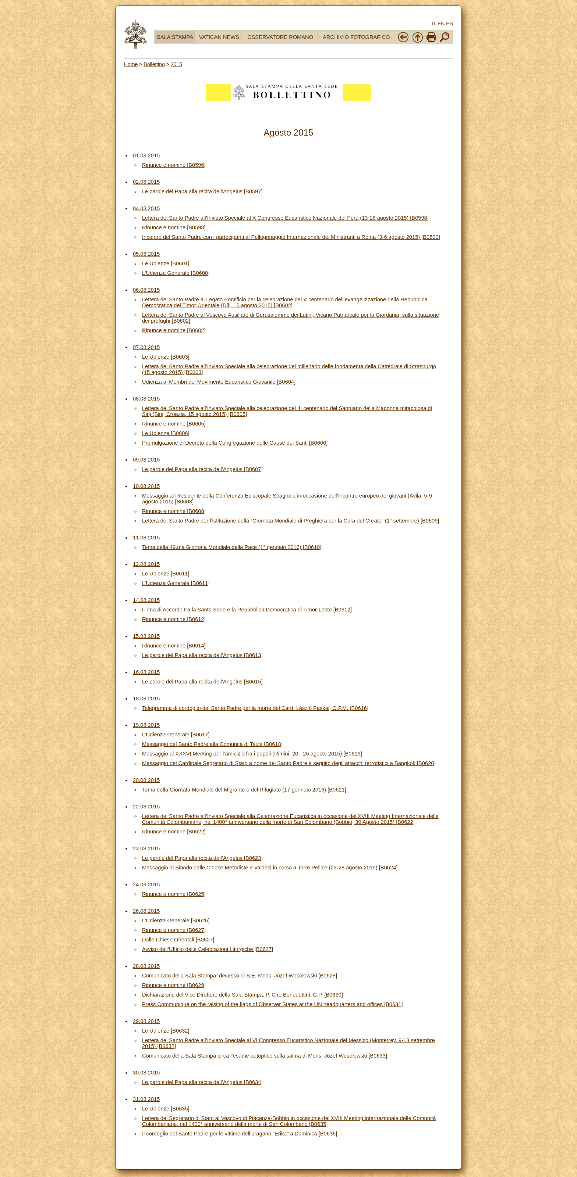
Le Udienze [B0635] (166, 1109)
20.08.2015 (146, 780)
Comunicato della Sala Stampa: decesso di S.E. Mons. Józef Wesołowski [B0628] (239, 976)
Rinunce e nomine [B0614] (174, 646)
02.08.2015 (146, 182)
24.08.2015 (146, 884)
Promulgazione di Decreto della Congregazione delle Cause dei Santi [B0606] (235, 443)
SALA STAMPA (175, 37)
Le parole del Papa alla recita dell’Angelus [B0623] (202, 858)
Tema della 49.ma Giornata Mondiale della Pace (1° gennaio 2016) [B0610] (231, 547)
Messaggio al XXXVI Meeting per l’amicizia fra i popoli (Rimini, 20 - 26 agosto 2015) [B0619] (252, 754)
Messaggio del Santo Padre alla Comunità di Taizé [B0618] (212, 744)
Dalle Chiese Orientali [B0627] (178, 940)
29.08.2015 (146, 1021)
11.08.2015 (146, 538)
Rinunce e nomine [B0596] (174, 165)
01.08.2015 (146, 155)
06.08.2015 (146, 290)
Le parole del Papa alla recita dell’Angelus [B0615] (202, 682)
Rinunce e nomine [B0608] (174, 511)
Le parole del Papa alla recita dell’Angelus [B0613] (202, 655)
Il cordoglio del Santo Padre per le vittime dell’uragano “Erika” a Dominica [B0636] (239, 1134)
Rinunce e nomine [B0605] (174, 424)
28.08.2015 (146, 966)
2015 (176, 64)
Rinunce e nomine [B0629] (174, 985)
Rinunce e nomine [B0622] (174, 832)
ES (449, 23)
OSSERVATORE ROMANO (280, 37)
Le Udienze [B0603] (166, 357)
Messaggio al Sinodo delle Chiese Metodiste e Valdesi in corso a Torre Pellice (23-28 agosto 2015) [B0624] (269, 868)
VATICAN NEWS (219, 37)
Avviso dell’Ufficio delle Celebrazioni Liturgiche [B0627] (207, 949)
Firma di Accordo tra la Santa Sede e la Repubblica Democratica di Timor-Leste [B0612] (247, 610)
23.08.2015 (146, 848)
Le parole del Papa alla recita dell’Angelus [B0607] (202, 469)
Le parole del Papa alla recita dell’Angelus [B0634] (202, 1082)
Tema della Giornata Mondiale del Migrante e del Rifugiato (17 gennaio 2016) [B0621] (244, 790)
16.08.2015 (146, 672)
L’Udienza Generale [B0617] (175, 735)
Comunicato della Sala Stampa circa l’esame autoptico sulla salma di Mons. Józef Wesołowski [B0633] (264, 1056)
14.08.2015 (146, 600)
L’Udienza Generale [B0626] (175, 920)
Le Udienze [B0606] (166, 433)
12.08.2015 (146, 564)
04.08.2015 (146, 208)
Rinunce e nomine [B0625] (174, 894)
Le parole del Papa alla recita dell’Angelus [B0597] (202, 191)
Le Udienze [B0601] (166, 263)
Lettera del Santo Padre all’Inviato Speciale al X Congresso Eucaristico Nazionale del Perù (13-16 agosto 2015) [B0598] (285, 218)
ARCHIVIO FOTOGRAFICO (356, 37)
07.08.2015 (146, 347)
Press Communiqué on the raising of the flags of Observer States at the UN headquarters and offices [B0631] (272, 1004)
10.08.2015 (146, 486)
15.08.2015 (146, 636)
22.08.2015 (146, 807)
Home (131, 64)
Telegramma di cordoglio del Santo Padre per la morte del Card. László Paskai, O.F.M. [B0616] (255, 708)
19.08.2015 (146, 725)
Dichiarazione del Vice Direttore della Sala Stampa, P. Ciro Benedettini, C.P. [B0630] (242, 995)
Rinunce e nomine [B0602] (174, 330)
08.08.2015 (146, 399)
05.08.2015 (146, 254)
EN (441, 23)
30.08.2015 (146, 1073)
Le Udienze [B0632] (166, 1031)
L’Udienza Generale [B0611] (175, 583)
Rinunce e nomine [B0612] (174, 619)
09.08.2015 (146, 460)
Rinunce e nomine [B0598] (174, 227)
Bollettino (154, 64)
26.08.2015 (146, 911)
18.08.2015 (146, 698)
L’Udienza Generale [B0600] (175, 273)
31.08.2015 (146, 1099)
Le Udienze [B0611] (166, 574)
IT (434, 23)
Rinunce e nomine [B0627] (174, 930)
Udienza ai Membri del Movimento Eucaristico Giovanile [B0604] (218, 382)
